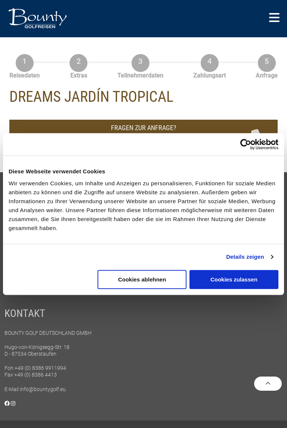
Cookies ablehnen (142, 279)
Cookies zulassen (233, 279)
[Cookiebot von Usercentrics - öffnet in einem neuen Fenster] (245, 144)
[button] (274, 18)
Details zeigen (245, 257)
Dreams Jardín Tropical (91, 97)
